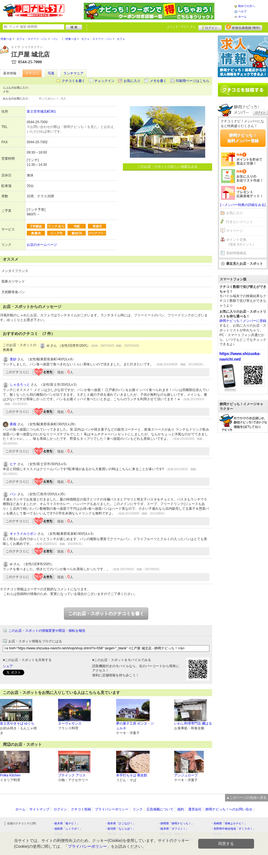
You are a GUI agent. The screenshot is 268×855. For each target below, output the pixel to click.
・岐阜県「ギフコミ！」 (173, 828)
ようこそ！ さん (181, 26)
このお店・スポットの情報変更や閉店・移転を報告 (46, 631)
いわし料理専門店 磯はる (193, 723)
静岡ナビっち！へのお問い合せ (228, 809)
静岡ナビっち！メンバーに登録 (242, 321)
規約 (180, 809)
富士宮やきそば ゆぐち (17, 723)
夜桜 (13, 424)
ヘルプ (242, 11)
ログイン (210, 27)
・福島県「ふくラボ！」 (67, 828)
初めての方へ (246, 6)
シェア (8, 666)
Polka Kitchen (10, 775)
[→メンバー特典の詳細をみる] (243, 205)
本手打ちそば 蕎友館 (131, 775)
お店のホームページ (42, 245)
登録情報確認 (236, 253)
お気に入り (132, 81)
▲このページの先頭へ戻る (246, 798)
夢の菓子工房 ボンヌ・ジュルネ (135, 726)
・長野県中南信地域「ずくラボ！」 (233, 828)
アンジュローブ (186, 775)
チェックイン (104, 81)
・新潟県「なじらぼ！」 (120, 828)
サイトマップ (39, 809)
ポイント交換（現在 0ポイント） (241, 242)
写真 (51, 73)
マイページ (234, 231)
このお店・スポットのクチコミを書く (106, 613)
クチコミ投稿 (81, 809)
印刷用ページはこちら (192, 81)
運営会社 (195, 809)
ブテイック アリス (72, 775)
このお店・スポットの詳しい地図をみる (167, 167)
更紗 (13, 359)
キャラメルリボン (23, 534)
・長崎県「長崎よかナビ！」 (229, 823)
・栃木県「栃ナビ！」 (66, 823)
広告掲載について (160, 809)
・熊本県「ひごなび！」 (120, 823)
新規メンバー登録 (243, 27)
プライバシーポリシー (111, 809)
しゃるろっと (20, 385)
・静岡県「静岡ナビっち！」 (176, 823)
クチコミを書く (73, 81)
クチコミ (32, 73)
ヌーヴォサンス (70, 723)
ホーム (242, 16)
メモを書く (158, 81)
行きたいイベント (239, 222)
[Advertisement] (243, 522)
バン (13, 494)
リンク (138, 809)
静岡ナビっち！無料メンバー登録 (243, 138)
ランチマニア (73, 73)
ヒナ (13, 464)
